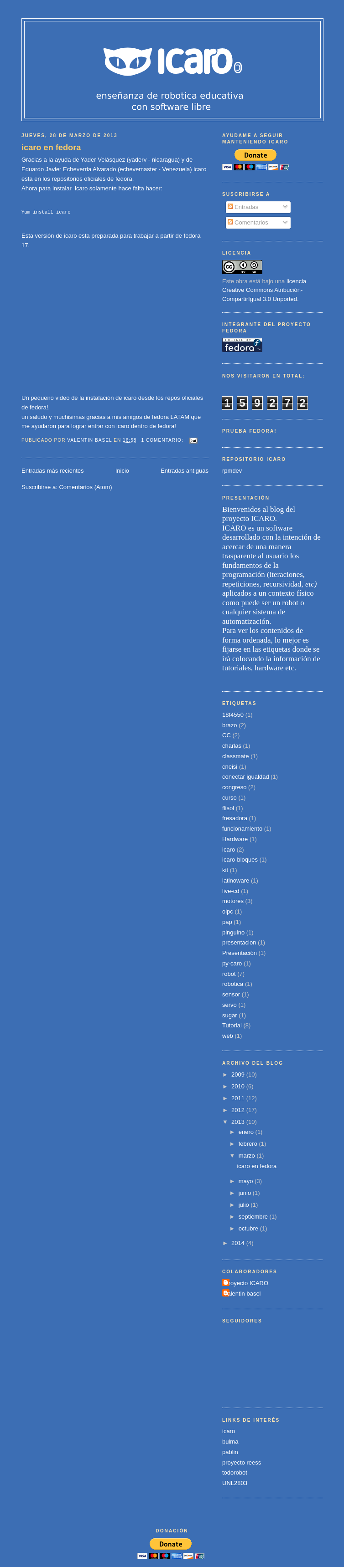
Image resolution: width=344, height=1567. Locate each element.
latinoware (235, 880)
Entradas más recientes (52, 470)
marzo (248, 1155)
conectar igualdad (245, 776)
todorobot (234, 1472)
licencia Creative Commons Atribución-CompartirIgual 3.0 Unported (264, 290)
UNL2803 (234, 1483)
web (227, 1035)
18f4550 (233, 714)
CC (226, 735)
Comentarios (248, 222)
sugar (229, 1015)
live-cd (231, 891)
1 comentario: (163, 440)
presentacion (239, 942)
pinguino (233, 932)
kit (225, 870)
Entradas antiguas (184, 470)
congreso (234, 787)
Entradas (243, 207)
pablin (230, 1452)
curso (229, 797)
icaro (228, 849)
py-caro (232, 963)
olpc (227, 911)
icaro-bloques (240, 859)
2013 (238, 1121)
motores (233, 901)
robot (229, 973)
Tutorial (232, 1025)
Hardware (235, 839)
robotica (232, 983)
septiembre (254, 1216)
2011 (238, 1098)
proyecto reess (241, 1462)
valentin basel (242, 1293)
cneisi (229, 766)
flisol (228, 808)
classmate (235, 756)
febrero (249, 1143)
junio (246, 1192)
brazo (229, 725)
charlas (231, 745)
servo (229, 1004)
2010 (238, 1086)
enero (247, 1131)
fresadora (234, 818)
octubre (249, 1228)
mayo (247, 1181)
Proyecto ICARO (246, 1283)
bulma (230, 1441)
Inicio (122, 470)
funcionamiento (242, 828)
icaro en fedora (51, 147)
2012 (238, 1110)
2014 (238, 1243)
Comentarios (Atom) (85, 487)
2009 (238, 1074)
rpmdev (232, 470)
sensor (231, 994)
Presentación (239, 952)
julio (245, 1204)
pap (227, 922)
